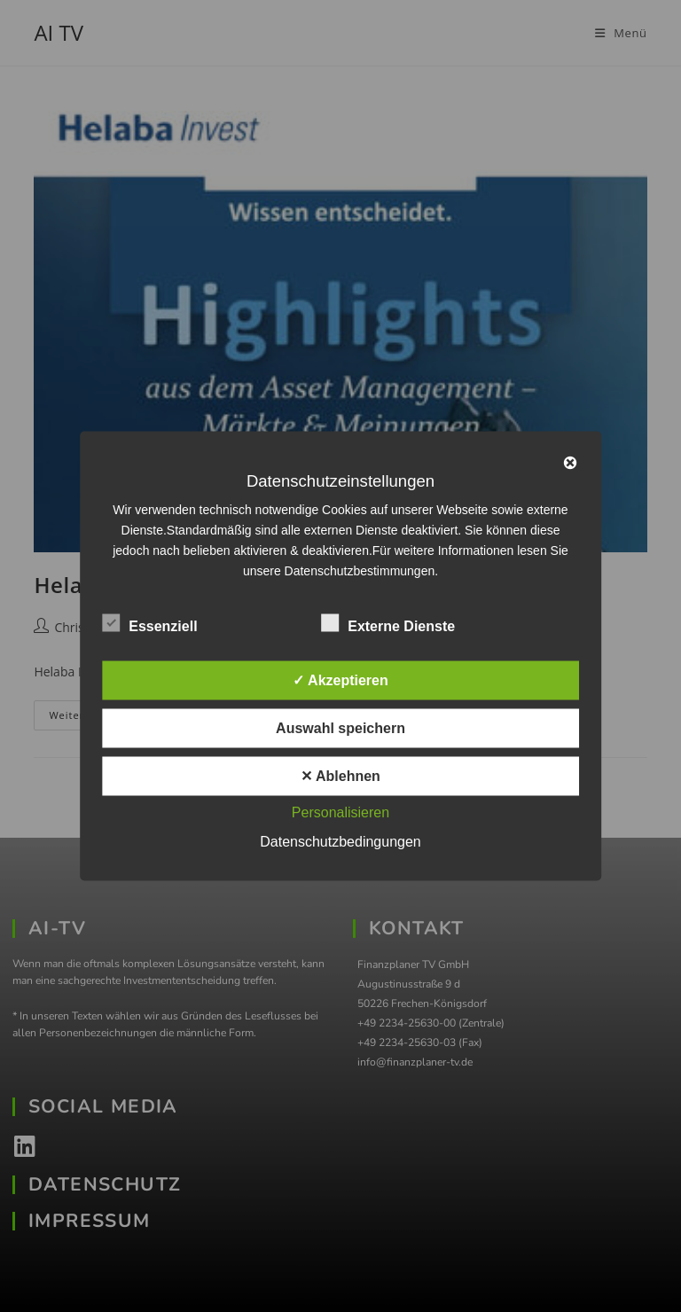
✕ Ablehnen (340, 776)
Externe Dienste (388, 623)
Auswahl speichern (340, 728)
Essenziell (149, 623)
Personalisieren (340, 812)
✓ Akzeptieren (340, 680)
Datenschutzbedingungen (340, 841)
